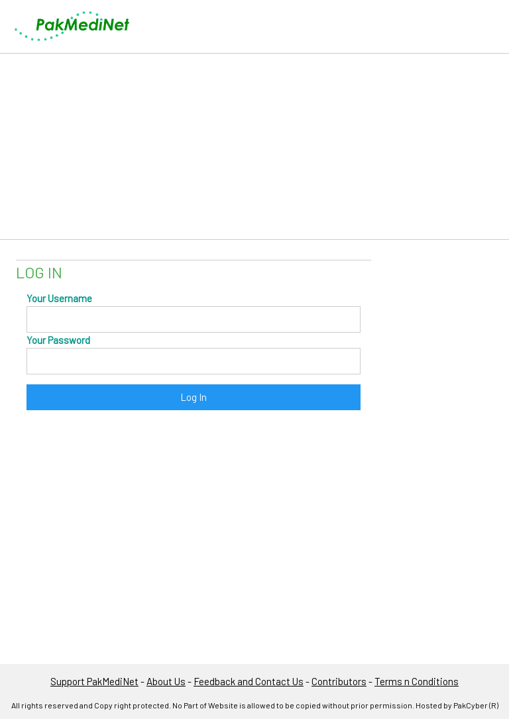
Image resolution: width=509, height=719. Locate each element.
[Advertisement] (254, 146)
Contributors (339, 681)
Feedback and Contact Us (249, 681)
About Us (166, 681)
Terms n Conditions (416, 681)
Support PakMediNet (94, 681)
